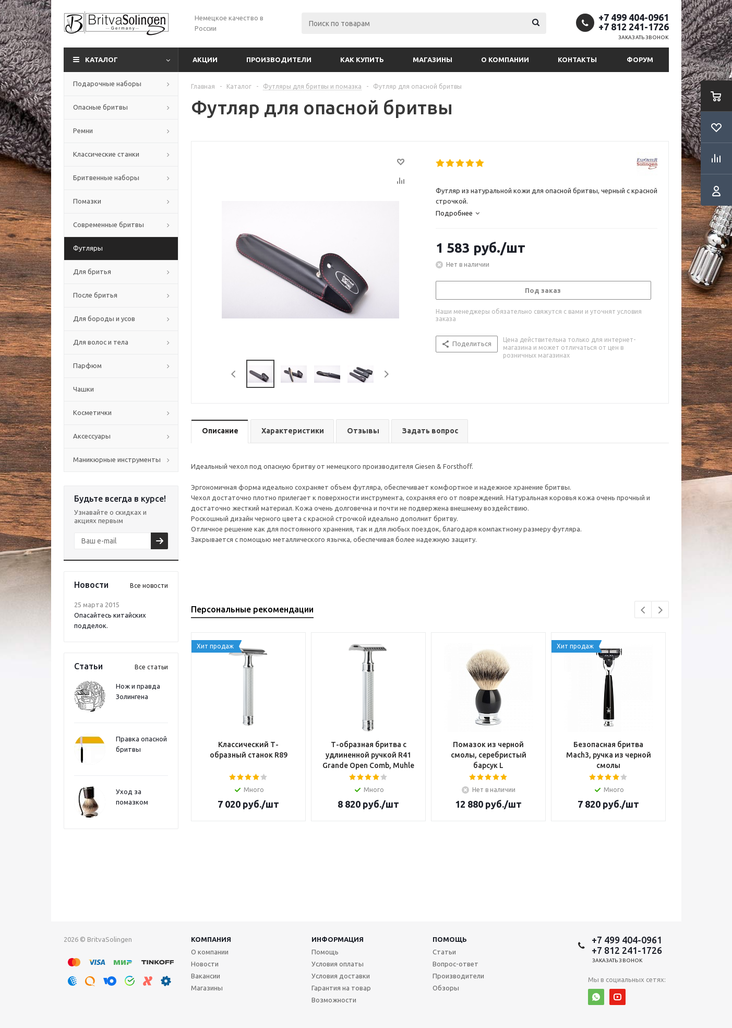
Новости (205, 963)
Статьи (444, 951)
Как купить (362, 59)
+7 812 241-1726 (633, 26)
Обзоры (446, 987)
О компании (505, 59)
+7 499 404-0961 (633, 17)
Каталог (101, 59)
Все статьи (151, 667)
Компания (211, 939)
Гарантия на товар (341, 987)
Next (386, 374)
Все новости (149, 585)
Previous (234, 374)
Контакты (577, 59)
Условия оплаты (337, 963)
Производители (278, 59)
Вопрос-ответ (455, 963)
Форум (640, 59)
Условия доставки (340, 975)
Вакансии (205, 975)
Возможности (333, 999)
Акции (205, 59)
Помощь (450, 939)
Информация (337, 939)
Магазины (432, 59)
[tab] (546, 213)
